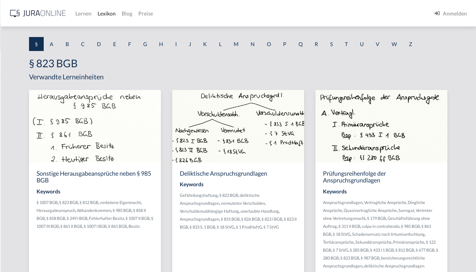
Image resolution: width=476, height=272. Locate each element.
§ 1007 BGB (144, 216)
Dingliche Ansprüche (389, 224)
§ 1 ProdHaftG (276, 248)
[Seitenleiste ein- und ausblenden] (109, 11)
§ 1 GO (14, 114)
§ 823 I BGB (272, 240)
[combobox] (60, 36)
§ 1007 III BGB (156, 248)
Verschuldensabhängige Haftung (281, 225)
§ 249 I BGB (154, 240)
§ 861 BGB (397, 255)
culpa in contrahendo (438, 248)
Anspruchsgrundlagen (291, 232)
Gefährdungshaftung (271, 209)
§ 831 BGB (321, 232)
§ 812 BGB (186, 216)
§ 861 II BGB (181, 248)
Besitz (156, 255)
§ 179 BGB (414, 240)
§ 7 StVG (298, 248)
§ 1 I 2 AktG (19, 182)
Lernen (203, 13)
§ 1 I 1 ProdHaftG (26, 165)
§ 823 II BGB (295, 240)
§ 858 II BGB (201, 232)
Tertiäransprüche (431, 263)
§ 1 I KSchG (19, 233)
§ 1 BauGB (18, 97)
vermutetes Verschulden (315, 217)
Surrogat (399, 232)
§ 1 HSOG (17, 148)
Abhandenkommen (151, 232)
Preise (265, 13)
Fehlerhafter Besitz (183, 240)
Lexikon (226, 13)
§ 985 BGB (179, 232)
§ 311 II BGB (407, 248)
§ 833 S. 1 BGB (320, 240)
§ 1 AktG (16, 80)
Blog (247, 13)
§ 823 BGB (165, 216)
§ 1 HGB (15, 131)
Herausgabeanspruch (176, 224)
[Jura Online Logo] (158, 13)
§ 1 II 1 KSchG (22, 250)
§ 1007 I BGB (205, 248)
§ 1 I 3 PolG (19, 216)
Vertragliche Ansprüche (433, 216)
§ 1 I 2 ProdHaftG (26, 199)
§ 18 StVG (417, 255)
